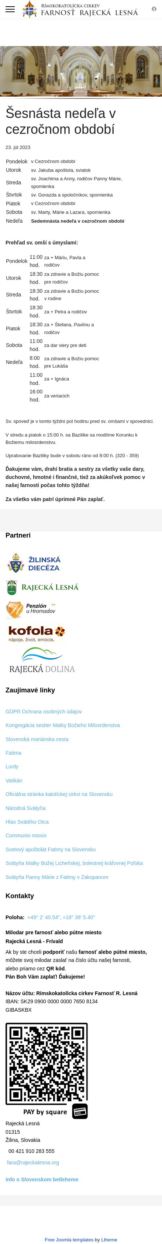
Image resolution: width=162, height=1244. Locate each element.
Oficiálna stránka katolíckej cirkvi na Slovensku (59, 794)
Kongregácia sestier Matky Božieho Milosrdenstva (63, 725)
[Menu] (10, 9)
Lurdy (12, 766)
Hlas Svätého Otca (27, 822)
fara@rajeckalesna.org (33, 1162)
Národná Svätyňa (25, 808)
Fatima (13, 753)
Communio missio (26, 835)
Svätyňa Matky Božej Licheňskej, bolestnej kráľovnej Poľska (74, 863)
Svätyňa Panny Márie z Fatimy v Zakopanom (57, 877)
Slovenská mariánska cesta (37, 739)
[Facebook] (154, 9)
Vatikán (14, 780)
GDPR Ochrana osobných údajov (44, 712)
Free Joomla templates (69, 1240)
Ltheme (109, 1240)
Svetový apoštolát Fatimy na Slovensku (51, 849)
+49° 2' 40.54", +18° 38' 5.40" (61, 917)
